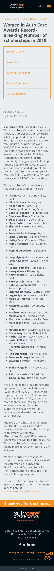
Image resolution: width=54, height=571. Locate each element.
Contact (41, 552)
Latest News (30, 18)
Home (7, 18)
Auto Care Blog (16, 93)
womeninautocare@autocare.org (23, 491)
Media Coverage (17, 83)
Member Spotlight (18, 73)
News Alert (14, 62)
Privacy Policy (16, 552)
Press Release (15, 52)
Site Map (29, 552)
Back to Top (27, 568)
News (16, 18)
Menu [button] (45, 6)
